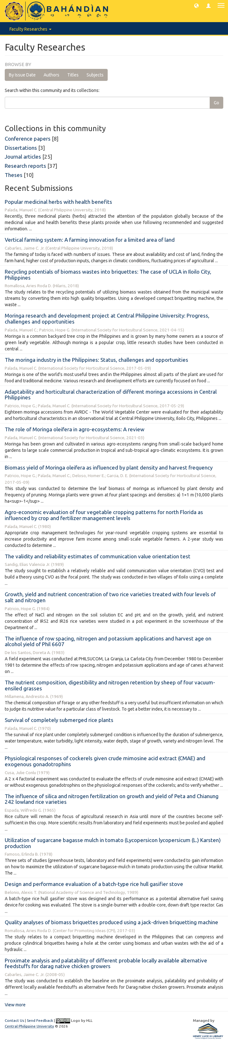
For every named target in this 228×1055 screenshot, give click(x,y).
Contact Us (14, 1020)
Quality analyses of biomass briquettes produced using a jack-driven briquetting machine (111, 922)
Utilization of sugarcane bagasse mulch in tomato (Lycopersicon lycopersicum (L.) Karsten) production (113, 843)
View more (15, 1004)
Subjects (95, 74)
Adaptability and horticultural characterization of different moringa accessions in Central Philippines (111, 395)
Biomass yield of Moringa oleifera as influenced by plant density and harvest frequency (109, 467)
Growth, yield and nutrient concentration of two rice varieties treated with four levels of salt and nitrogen (110, 597)
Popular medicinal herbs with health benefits (58, 202)
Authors (51, 74)
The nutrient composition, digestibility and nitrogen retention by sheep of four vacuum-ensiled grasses (110, 685)
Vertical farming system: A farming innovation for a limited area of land (90, 240)
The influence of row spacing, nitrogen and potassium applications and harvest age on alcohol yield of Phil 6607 (108, 641)
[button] (196, 5)
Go (216, 102)
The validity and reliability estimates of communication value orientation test (97, 556)
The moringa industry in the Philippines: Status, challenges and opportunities (96, 360)
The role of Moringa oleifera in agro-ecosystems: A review (74, 429)
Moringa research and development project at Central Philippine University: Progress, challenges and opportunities (107, 318)
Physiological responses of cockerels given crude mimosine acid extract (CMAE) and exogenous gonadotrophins (105, 761)
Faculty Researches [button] (30, 29)
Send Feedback (40, 1020)
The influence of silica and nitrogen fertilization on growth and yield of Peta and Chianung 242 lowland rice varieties (112, 799)
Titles (73, 74)
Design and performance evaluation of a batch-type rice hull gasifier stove (94, 884)
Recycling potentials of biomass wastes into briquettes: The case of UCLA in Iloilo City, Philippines (108, 275)
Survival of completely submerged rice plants (59, 720)
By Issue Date (22, 74)
